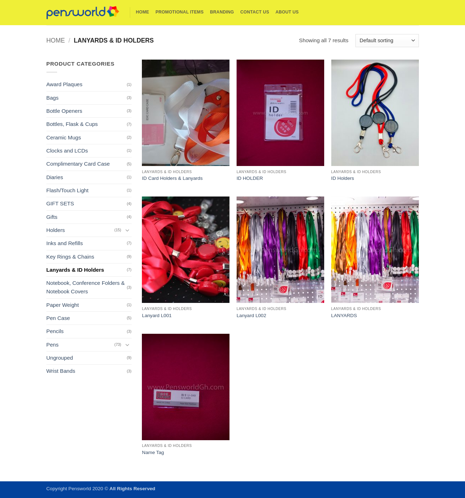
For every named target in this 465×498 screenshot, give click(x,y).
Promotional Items (179, 12)
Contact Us (254, 12)
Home (142, 12)
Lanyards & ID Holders (75, 270)
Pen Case (58, 318)
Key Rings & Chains (70, 257)
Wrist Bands (61, 371)
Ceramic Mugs (63, 137)
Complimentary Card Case (78, 164)
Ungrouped (59, 358)
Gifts (51, 217)
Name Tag (153, 452)
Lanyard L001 (157, 315)
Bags (52, 98)
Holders (55, 230)
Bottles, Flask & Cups (72, 124)
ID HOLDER (250, 178)
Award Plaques (64, 84)
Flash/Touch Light (67, 190)
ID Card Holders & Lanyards (172, 178)
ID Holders (342, 178)
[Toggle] (127, 230)
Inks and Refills (64, 243)
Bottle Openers (64, 111)
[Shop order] (387, 40)
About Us (287, 12)
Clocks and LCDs (67, 151)
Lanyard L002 (251, 315)
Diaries (54, 177)
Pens (52, 345)
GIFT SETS (60, 203)
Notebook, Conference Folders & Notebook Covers (85, 287)
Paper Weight (62, 305)
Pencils (55, 331)
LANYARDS (344, 315)
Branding (222, 12)
